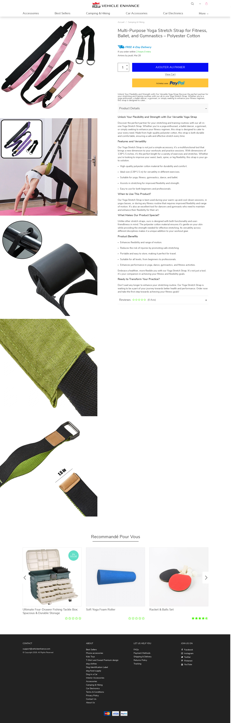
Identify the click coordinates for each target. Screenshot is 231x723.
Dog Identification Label (97, 667)
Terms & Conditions (95, 692)
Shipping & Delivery (142, 657)
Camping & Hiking (98, 13)
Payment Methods (142, 653)
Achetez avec (170, 83)
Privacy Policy (92, 696)
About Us (90, 703)
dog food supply (93, 671)
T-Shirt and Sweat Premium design (102, 660)
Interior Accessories (95, 678)
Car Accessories (136, 13)
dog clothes (91, 664)
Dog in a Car (91, 674)
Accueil (121, 22)
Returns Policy (140, 660)
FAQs (136, 650)
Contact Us (91, 699)
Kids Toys (90, 657)
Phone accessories (94, 653)
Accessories (31, 13)
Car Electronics (173, 13)
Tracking (137, 664)
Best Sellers (62, 13)
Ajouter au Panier (170, 67)
